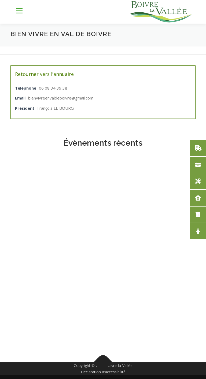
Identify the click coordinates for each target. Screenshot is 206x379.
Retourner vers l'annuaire (44, 74)
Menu (19, 11)
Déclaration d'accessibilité (103, 371)
